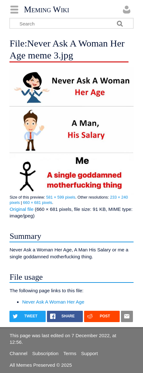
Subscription (45, 353)
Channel (18, 353)
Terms (69, 353)
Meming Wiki (46, 9)
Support (89, 353)
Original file (21, 209)
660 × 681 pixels (37, 202)
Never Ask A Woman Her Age (53, 301)
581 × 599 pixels (60, 197)
